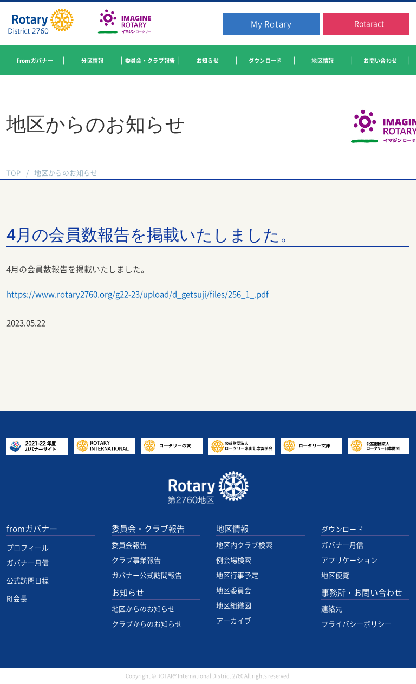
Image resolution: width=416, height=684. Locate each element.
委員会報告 (129, 545)
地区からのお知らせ (66, 173)
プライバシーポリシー (356, 624)
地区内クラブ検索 (244, 545)
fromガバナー (31, 529)
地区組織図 (233, 605)
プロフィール (27, 547)
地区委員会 (233, 590)
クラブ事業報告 (136, 560)
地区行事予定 (237, 575)
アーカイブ (233, 620)
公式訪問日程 (27, 580)
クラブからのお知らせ (147, 624)
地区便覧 (335, 575)
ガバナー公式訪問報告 (147, 575)
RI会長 (16, 598)
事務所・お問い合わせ (361, 593)
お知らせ (128, 593)
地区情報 (232, 529)
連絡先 (331, 609)
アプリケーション (349, 560)
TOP (13, 173)
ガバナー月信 (27, 562)
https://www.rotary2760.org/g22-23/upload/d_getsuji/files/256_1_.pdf (137, 294)
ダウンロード (342, 529)
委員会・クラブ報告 (148, 529)
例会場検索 (233, 560)
